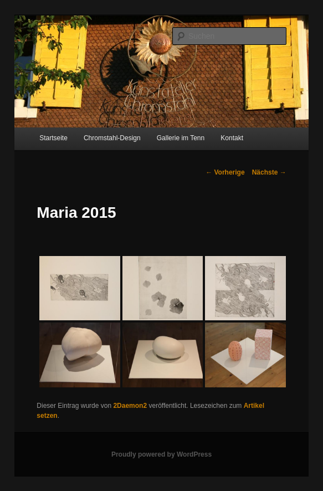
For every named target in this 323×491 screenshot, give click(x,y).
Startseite (53, 138)
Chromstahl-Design (112, 138)
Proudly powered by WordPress (161, 454)
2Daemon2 (130, 406)
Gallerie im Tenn (180, 138)
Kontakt (232, 138)
